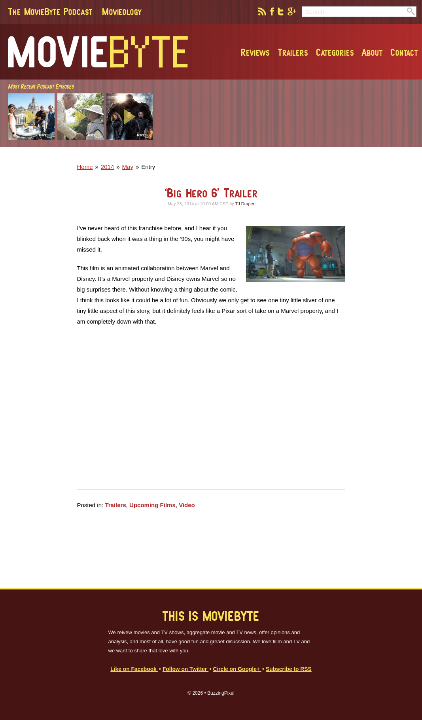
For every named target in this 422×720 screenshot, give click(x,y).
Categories (335, 52)
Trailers (293, 52)
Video (187, 505)
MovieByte (98, 52)
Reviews (255, 52)
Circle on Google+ (237, 669)
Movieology (122, 11)
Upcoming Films (152, 505)
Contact (404, 52)
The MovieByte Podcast (50, 11)
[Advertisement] (305, 154)
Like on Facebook (134, 669)
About (372, 52)
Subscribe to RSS (289, 669)
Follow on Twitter (185, 669)
